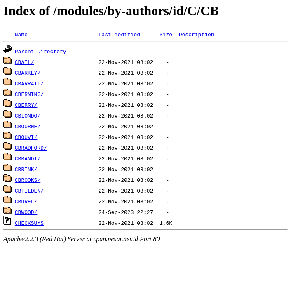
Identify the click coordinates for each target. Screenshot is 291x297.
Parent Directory (40, 51)
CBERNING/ (29, 94)
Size (166, 34)
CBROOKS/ (27, 180)
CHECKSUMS (29, 222)
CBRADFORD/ (31, 147)
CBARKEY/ (27, 72)
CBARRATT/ (29, 83)
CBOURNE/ (27, 126)
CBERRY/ (26, 104)
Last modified (119, 34)
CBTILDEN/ (29, 190)
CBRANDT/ (27, 158)
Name (21, 34)
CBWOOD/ (26, 212)
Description (196, 34)
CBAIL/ (24, 62)
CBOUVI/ (26, 137)
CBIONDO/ (27, 115)
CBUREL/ (26, 201)
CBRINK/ (26, 169)
